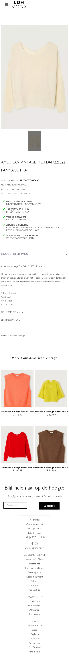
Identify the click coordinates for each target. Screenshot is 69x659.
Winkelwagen (34, 606)
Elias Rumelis (34, 647)
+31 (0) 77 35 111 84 (34, 537)
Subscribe (49, 505)
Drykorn (34, 634)
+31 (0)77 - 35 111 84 (17, 209)
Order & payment (34, 577)
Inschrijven (34, 614)
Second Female (34, 626)
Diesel (34, 630)
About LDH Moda (34, 559)
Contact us (34, 590)
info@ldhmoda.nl (34, 533)
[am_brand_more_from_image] (17, 386)
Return (34, 586)
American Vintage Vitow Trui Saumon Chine (25, 411)
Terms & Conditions (34, 568)
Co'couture (34, 639)
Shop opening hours (34, 548)
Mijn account (35, 601)
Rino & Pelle (34, 652)
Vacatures (34, 563)
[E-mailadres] (15, 505)
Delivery (34, 581)
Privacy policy (34, 573)
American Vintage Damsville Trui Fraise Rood (26, 467)
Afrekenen (34, 610)
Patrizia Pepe (34, 643)
